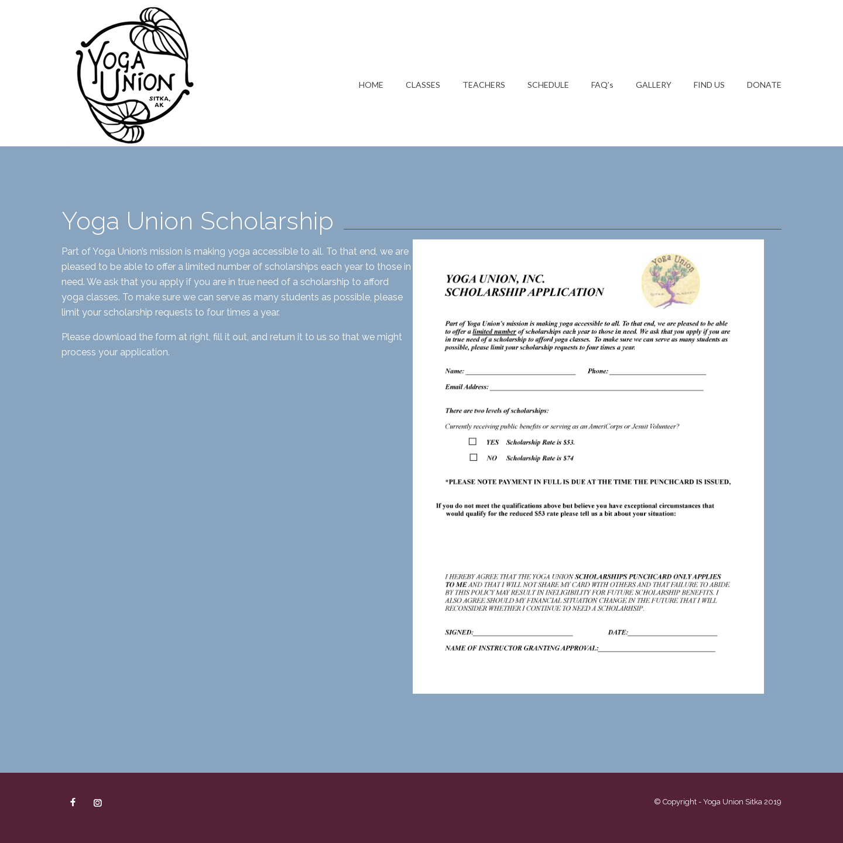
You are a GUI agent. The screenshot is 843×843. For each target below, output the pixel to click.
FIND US (709, 85)
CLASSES (423, 85)
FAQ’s (602, 85)
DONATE (764, 85)
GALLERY (653, 85)
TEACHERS (483, 85)
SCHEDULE (548, 85)
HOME (371, 85)
